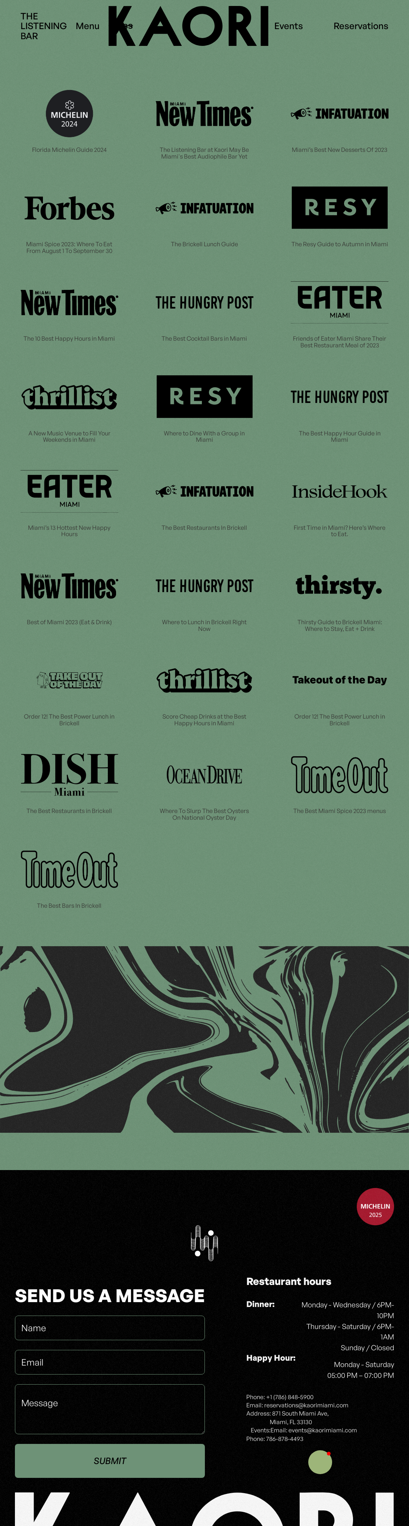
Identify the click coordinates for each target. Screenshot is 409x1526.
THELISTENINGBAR (44, 26)
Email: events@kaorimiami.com (314, 1430)
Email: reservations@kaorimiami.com (297, 1405)
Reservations (361, 26)
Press (121, 26)
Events (288, 26)
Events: (261, 1430)
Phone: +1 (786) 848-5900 (279, 1397)
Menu (88, 26)
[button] (320, 1462)
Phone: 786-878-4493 (274, 1438)
